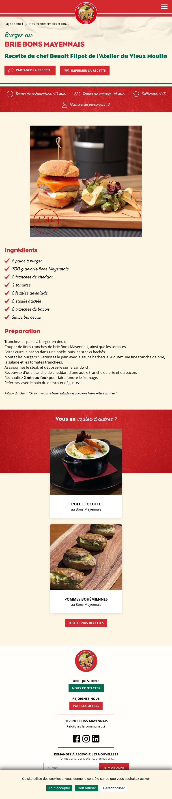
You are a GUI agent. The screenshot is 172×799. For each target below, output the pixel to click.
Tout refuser (86, 788)
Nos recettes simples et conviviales (52, 24)
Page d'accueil (13, 24)
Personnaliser (114, 788)
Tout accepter (59, 788)
